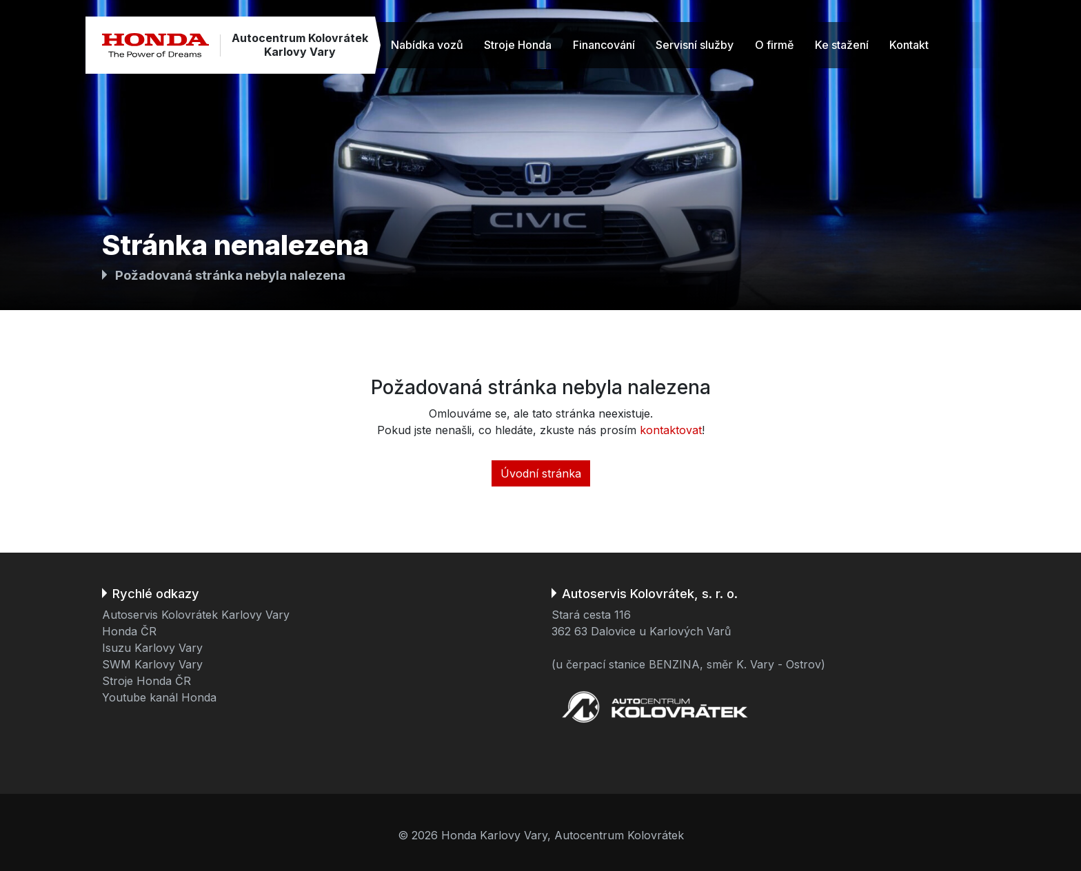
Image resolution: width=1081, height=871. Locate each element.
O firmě (774, 45)
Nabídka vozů (427, 45)
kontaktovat (671, 430)
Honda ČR (129, 631)
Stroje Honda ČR (146, 681)
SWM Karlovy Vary (152, 664)
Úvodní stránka (541, 473)
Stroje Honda (518, 45)
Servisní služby (695, 45)
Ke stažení (842, 45)
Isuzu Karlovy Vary (152, 648)
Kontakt (909, 45)
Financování (604, 45)
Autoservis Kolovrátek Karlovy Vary (196, 615)
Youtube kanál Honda (159, 697)
